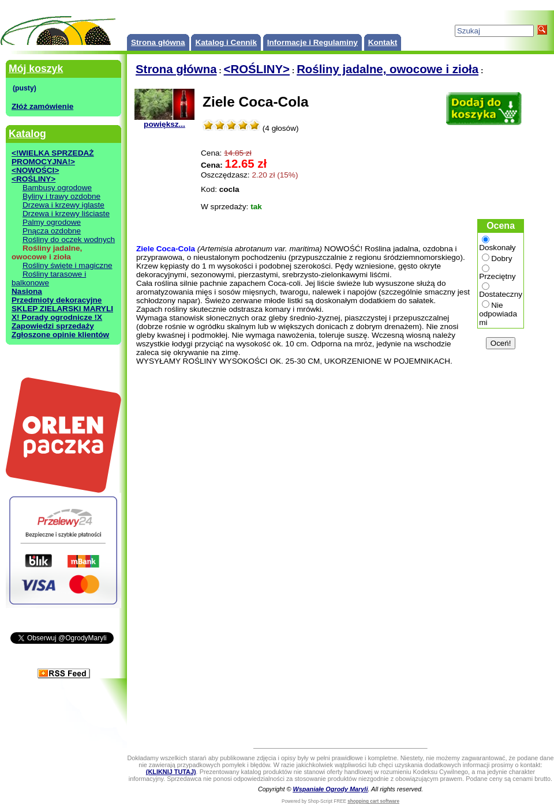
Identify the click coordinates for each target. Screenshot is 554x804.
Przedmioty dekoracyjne (57, 300)
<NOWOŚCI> (35, 170)
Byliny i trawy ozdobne (61, 196)
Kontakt (383, 42)
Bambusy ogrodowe (57, 187)
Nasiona (27, 291)
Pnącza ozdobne (52, 231)
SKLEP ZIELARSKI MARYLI (62, 308)
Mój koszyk (36, 68)
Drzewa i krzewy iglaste (63, 205)
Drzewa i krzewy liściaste (66, 213)
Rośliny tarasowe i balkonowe (49, 278)
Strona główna (158, 42)
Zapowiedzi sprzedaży (53, 326)
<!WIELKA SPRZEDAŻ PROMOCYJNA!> (53, 157)
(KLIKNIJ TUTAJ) (171, 771)
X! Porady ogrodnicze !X (57, 317)
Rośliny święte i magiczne (68, 265)
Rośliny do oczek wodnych (69, 239)
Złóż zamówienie (42, 106)
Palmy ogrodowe (52, 222)
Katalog (27, 133)
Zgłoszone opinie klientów (60, 334)
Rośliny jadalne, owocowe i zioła (387, 69)
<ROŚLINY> (33, 179)
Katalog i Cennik (226, 42)
